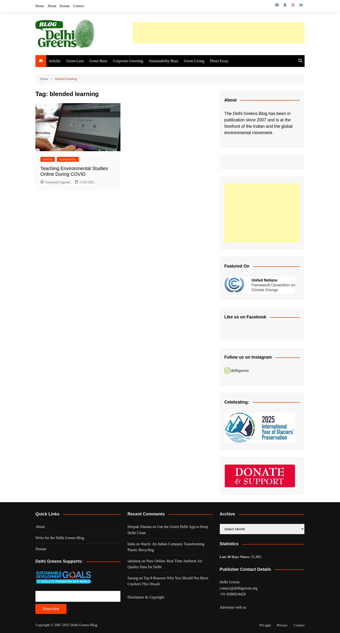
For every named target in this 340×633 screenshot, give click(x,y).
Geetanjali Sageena (55, 182)
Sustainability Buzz (163, 61)
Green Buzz (98, 61)
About (51, 6)
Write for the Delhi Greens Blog (59, 538)
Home (39, 6)
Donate (65, 6)
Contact (78, 6)
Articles (55, 61)
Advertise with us (233, 607)
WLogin (265, 625)
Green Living (194, 61)
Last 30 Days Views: (235, 557)
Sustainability (67, 159)
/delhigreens (239, 371)
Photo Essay (219, 61)
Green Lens (75, 61)
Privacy (282, 625)
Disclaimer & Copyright (146, 597)
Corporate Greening (128, 61)
